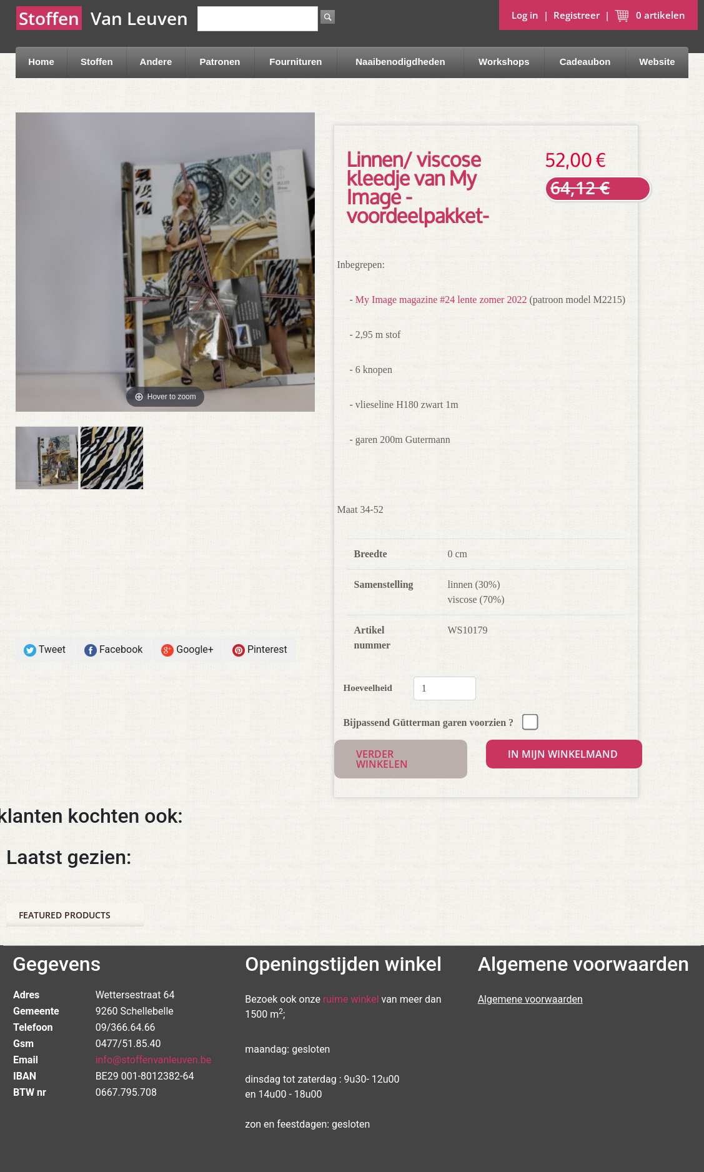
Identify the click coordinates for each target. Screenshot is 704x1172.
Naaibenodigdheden (400, 61)
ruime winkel (351, 999)
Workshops (503, 61)
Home (41, 61)
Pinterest (259, 650)
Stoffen (97, 61)
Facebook (113, 650)
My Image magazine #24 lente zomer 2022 (441, 299)
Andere (156, 61)
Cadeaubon (585, 61)
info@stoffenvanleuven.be (154, 1060)
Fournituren (295, 61)
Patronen (219, 61)
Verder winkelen (382, 759)
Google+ (187, 650)
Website (657, 61)
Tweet (45, 650)
